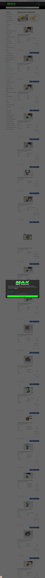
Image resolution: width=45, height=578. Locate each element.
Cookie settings (10, 291)
